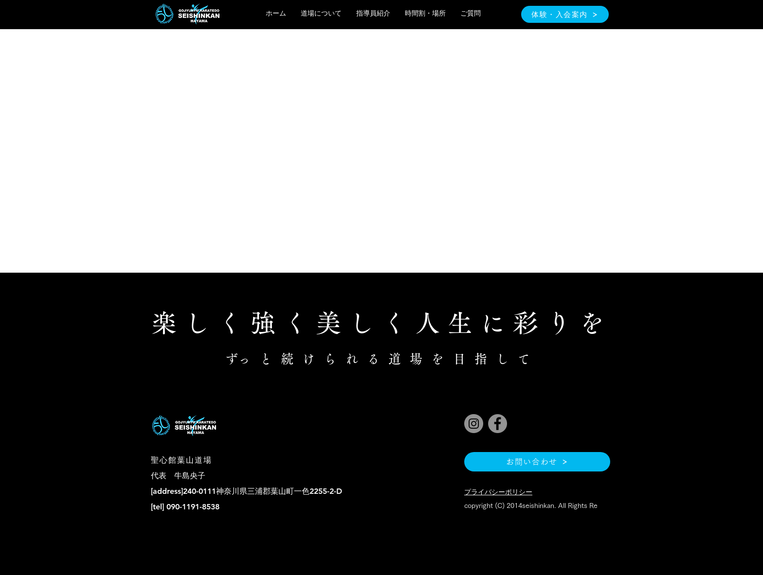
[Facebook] (497, 423)
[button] (321, 13)
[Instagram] (473, 423)
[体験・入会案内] (565, 14)
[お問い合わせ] (537, 461)
